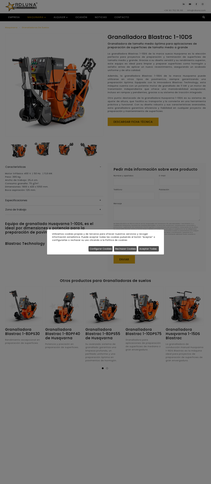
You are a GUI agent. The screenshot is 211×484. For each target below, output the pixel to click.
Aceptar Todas (148, 249)
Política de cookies (116, 240)
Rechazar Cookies (125, 249)
